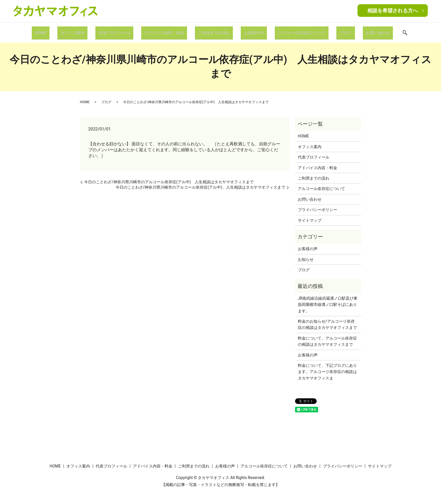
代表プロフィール (124, 30)
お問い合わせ (358, 30)
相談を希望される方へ (392, 10)
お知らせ (306, 255)
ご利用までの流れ (214, 30)
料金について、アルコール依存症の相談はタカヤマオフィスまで (327, 337)
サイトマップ (309, 216)
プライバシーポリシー (317, 205)
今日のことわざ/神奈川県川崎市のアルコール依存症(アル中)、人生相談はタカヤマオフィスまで (200, 183)
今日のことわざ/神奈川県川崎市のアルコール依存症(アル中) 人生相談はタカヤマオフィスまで (169, 177)
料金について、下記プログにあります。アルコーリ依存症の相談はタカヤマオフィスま (327, 367)
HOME (60, 30)
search (383, 31)
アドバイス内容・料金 (169, 30)
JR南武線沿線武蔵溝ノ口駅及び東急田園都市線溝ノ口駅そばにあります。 (327, 300)
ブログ (331, 30)
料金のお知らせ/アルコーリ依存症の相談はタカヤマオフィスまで (327, 320)
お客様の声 (249, 30)
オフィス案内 (87, 30)
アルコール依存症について (292, 30)
